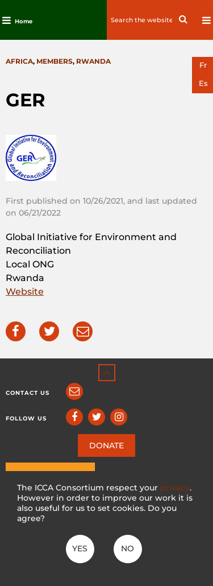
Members (54, 61)
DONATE (106, 445)
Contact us (27, 393)
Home (23, 21)
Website (25, 291)
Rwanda (93, 61)
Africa (19, 61)
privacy (175, 487)
